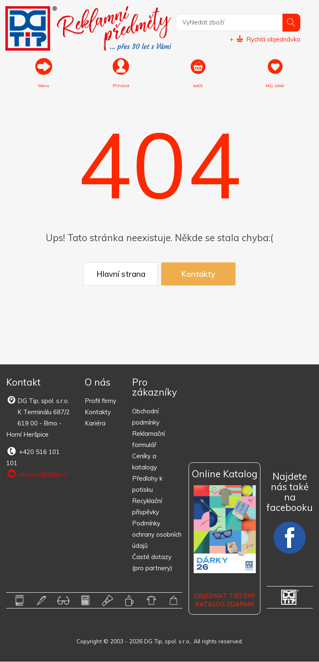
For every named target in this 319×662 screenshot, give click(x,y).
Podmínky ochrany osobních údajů (157, 535)
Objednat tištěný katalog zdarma (224, 600)
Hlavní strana (120, 274)
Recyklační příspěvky (147, 506)
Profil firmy (100, 401)
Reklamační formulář (148, 439)
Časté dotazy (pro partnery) (152, 562)
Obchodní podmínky (146, 417)
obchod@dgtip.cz (37, 474)
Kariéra (95, 423)
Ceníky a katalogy (144, 461)
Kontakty (198, 274)
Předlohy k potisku (147, 484)
